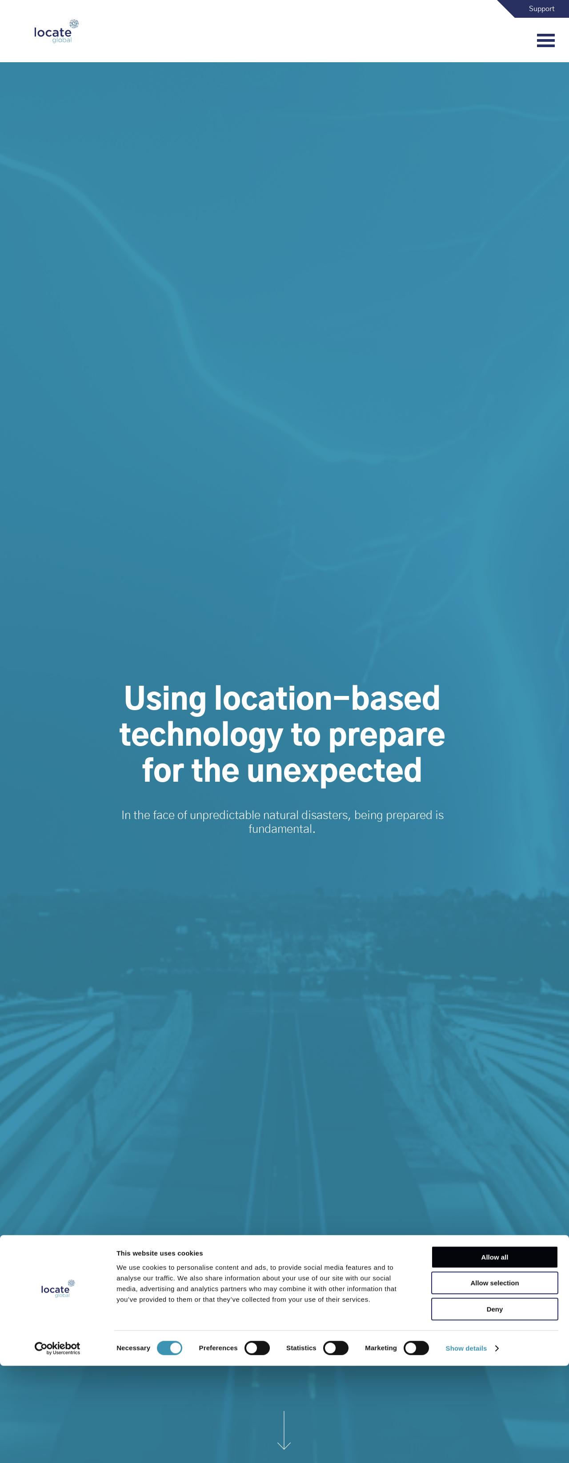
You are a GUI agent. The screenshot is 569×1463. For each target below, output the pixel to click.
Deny (495, 1406)
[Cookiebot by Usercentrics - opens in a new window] (57, 1445)
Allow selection (494, 1380)
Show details (466, 1445)
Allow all (495, 1354)
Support (542, 8)
